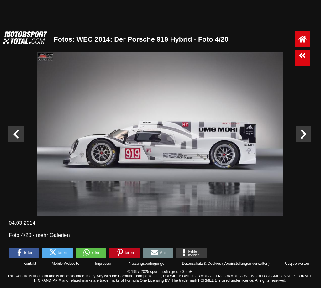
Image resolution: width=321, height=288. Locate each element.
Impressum (104, 263)
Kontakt (30, 263)
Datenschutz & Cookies (201, 263)
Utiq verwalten (297, 263)
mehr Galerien (53, 235)
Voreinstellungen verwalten (246, 263)
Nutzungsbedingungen (147, 263)
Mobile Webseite (66, 263)
